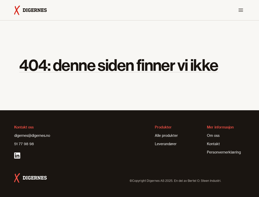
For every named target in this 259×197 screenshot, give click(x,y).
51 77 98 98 (24, 144)
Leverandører (166, 144)
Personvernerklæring (224, 152)
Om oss (213, 135)
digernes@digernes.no (32, 135)
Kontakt (213, 144)
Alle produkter (166, 135)
